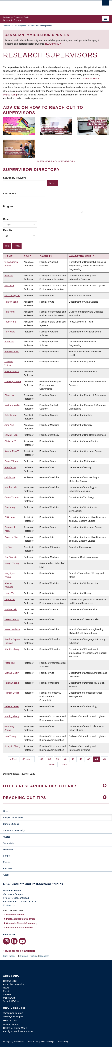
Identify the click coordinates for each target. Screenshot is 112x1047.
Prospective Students (26, 26)
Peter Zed (9, 663)
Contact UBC (10, 981)
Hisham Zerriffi (11, 692)
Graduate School (9, 26)
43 (89, 758)
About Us (7, 868)
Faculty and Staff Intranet (19, 927)
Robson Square (11, 1024)
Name (9, 256)
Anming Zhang (12, 716)
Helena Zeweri (11, 706)
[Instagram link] (6, 941)
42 (82, 758)
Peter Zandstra (12, 629)
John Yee (9, 425)
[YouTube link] (22, 941)
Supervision (9, 843)
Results (7, 230)
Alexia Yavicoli (11, 371)
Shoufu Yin (10, 467)
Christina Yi (10, 441)
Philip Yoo (9, 517)
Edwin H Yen (11, 435)
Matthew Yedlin (12, 405)
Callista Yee (10, 415)
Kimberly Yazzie (12, 381)
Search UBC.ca (11, 1001)
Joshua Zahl (10, 609)
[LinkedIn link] (14, 941)
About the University (13, 984)
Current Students (11, 824)
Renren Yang (11, 301)
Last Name (9, 193)
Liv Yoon (8, 547)
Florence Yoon (11, 537)
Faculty (46, 256)
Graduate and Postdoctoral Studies (56, 884)
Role (6, 219)
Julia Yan (9, 285)
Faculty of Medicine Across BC (18, 1031)
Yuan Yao (9, 341)
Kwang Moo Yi (11, 451)
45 (105, 758)
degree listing (10, 94)
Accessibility (63, 1041)
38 (50, 758)
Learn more (89, 78)
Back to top (10, 956)
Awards (6, 837)
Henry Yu (9, 593)
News (6, 987)
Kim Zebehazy (11, 649)
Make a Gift (9, 997)
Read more (52, 43)
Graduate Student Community (22, 923)
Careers (7, 994)
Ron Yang (9, 311)
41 (74, 758)
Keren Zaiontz (11, 619)
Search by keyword (14, 177)
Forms (6, 855)
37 (42, 758)
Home (6, 811)
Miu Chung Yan (12, 295)
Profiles (34, 956)
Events (6, 991)
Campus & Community (14, 830)
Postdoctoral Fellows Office (20, 919)
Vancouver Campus (13, 1013)
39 (58, 758)
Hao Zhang (10, 736)
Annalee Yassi (11, 351)
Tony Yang (9, 331)
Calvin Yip (9, 477)
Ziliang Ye (9, 395)
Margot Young (11, 563)
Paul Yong (9, 507)
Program (8, 206)
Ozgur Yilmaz (11, 461)
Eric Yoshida (10, 557)
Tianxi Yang (10, 321)
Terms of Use (32, 1041)
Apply (6, 874)
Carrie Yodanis (12, 497)
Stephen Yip (10, 487)
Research (44, 956)
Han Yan (8, 275)
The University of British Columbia (40, 6)
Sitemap (23, 956)
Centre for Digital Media (15, 1028)
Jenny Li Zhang (12, 746)
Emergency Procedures (13, 1041)
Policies (7, 862)
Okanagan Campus (13, 1016)
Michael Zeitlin (11, 672)
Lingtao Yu (9, 599)
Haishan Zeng (11, 682)
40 (66, 758)
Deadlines (8, 849)
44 (97, 758)
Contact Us (8, 905)
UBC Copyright (47, 1041)
